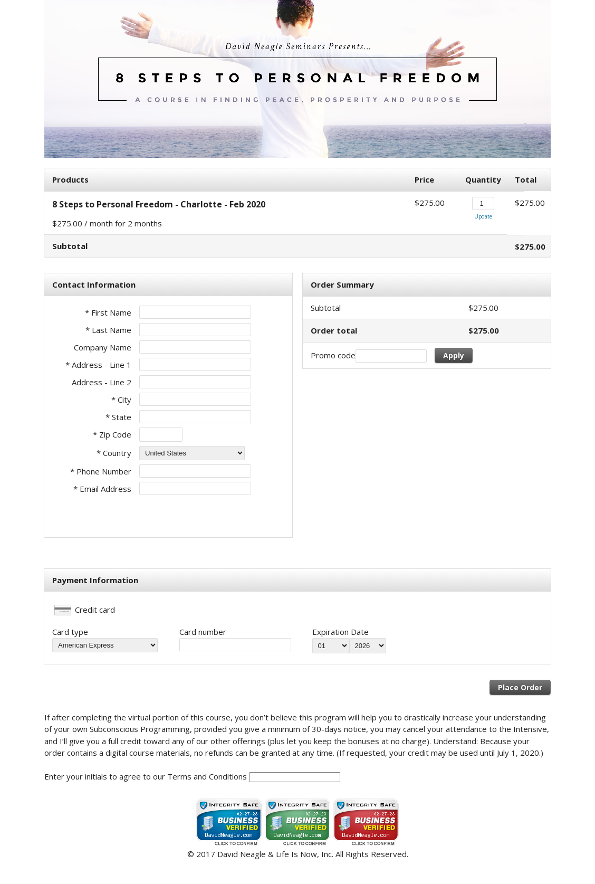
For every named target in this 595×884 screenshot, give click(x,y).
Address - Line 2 (101, 382)
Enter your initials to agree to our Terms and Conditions (145, 776)
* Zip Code (112, 434)
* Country (114, 453)
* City (121, 399)
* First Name (108, 312)
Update (483, 216)
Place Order (520, 687)
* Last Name (108, 330)
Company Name (102, 347)
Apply (453, 355)
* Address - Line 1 (98, 364)
